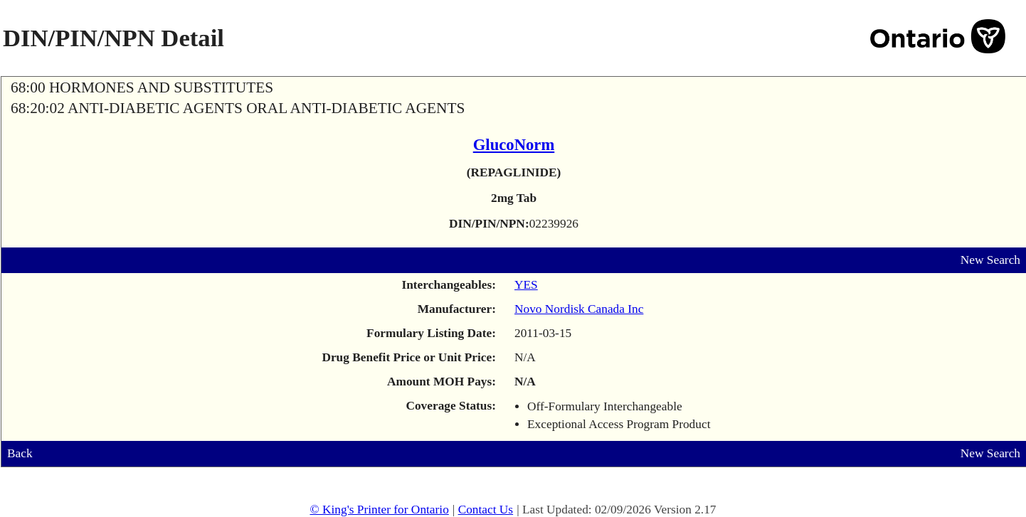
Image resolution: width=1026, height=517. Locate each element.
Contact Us (486, 509)
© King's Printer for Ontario (379, 509)
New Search (990, 260)
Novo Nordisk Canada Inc (578, 309)
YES (526, 285)
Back (20, 453)
